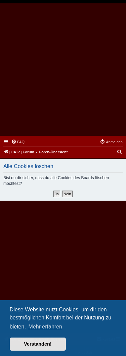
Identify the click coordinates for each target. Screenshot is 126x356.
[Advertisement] (63, 70)
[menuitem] (18, 142)
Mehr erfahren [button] (45, 326)
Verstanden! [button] (37, 344)
